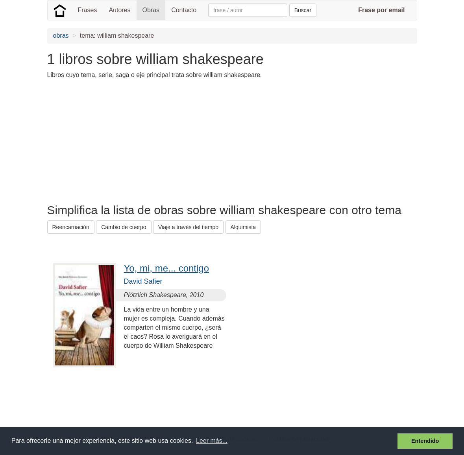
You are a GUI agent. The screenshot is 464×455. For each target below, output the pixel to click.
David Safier (143, 281)
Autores (119, 10)
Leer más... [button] (211, 440)
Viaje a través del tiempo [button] (188, 227)
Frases (87, 10)
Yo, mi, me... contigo (166, 268)
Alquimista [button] (243, 227)
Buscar (303, 10)
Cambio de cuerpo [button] (123, 227)
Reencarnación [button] (70, 227)
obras (61, 35)
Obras (151, 10)
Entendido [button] (425, 441)
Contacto (183, 10)
